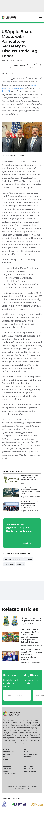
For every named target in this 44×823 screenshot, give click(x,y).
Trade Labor (9, 564)
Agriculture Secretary (13, 559)
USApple (20, 564)
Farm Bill (28, 559)
